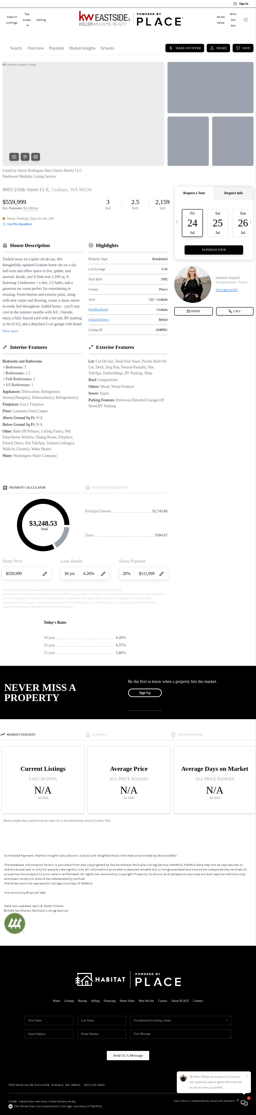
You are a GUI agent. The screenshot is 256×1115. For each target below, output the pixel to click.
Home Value (206, 16)
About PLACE (182, 994)
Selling (62, 16)
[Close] (246, 1075)
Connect (201, 994)
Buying (80, 994)
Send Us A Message (128, 1049)
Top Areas (43, 16)
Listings (66, 994)
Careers (164, 994)
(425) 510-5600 (94, 1078)
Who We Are (228, 16)
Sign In (240, 4)
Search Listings (17, 16)
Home (53, 994)
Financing (108, 994)
